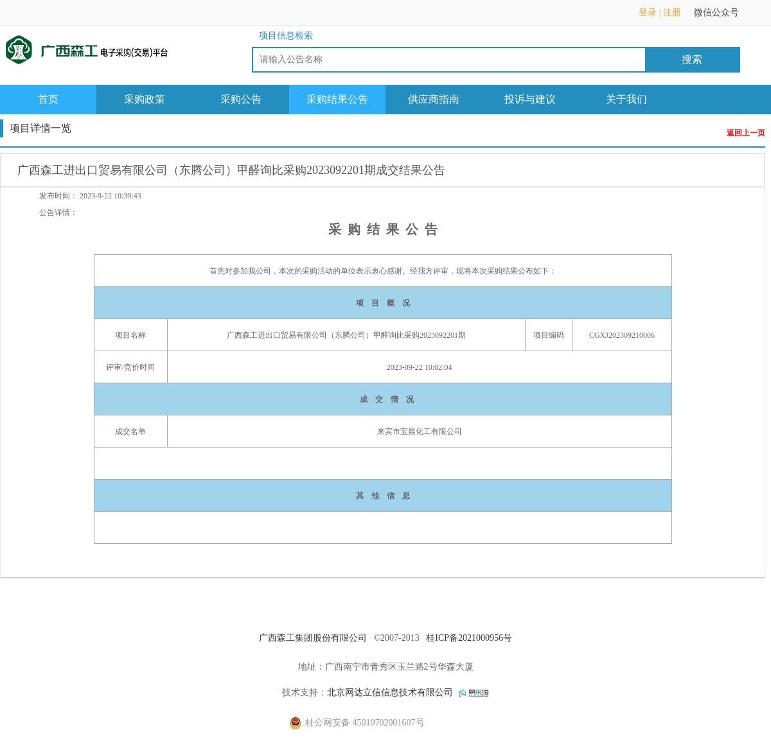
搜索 (692, 59)
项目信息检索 (286, 35)
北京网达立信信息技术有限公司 (390, 692)
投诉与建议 (530, 99)
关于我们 (626, 99)
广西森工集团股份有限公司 (313, 638)
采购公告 (240, 99)
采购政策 (144, 99)
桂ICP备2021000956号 (469, 638)
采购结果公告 (337, 99)
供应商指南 (433, 99)
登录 (648, 12)
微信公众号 (723, 17)
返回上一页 (746, 133)
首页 (48, 99)
